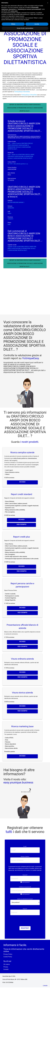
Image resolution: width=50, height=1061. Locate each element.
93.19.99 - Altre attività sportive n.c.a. (18, 164)
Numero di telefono (25, 856)
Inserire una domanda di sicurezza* (25, 898)
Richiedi (22, 482)
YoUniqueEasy (30, 358)
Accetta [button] (37, 24)
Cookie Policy (7, 957)
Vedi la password (25, 882)
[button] (47, 2)
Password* (25, 875)
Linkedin (45, 985)
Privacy (5, 967)
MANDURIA (11, 208)
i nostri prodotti (29, 441)
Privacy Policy (7, 954)
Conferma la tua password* (25, 887)
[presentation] (25, 921)
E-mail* (25, 846)
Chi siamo (6, 964)
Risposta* (25, 908)
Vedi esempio (21, 524)
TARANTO (10, 219)
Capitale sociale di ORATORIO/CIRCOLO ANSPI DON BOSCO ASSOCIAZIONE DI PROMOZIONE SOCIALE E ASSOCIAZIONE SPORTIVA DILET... (22, 248)
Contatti (5, 969)
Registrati (25, 928)
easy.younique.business (18, 782)
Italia (9, 224)
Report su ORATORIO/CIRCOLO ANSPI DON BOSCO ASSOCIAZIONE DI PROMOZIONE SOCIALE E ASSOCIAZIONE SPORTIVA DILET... (25, 108)
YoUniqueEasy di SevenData (22, 91)
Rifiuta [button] (13, 24)
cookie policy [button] (14, 11)
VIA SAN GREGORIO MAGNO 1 (16, 202)
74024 (9, 213)
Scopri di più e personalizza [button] (25, 28)
